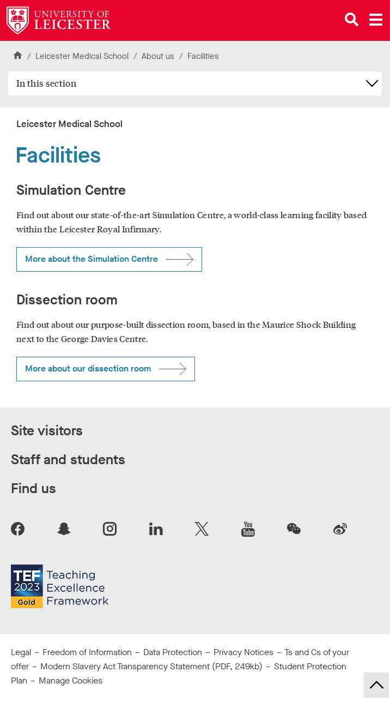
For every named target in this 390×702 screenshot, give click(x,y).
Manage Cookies (70, 680)
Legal (21, 652)
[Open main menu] (375, 19)
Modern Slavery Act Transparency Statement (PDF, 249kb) (151, 666)
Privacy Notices (243, 652)
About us (158, 56)
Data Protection (172, 652)
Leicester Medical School (82, 56)
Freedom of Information (87, 652)
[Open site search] (351, 19)
